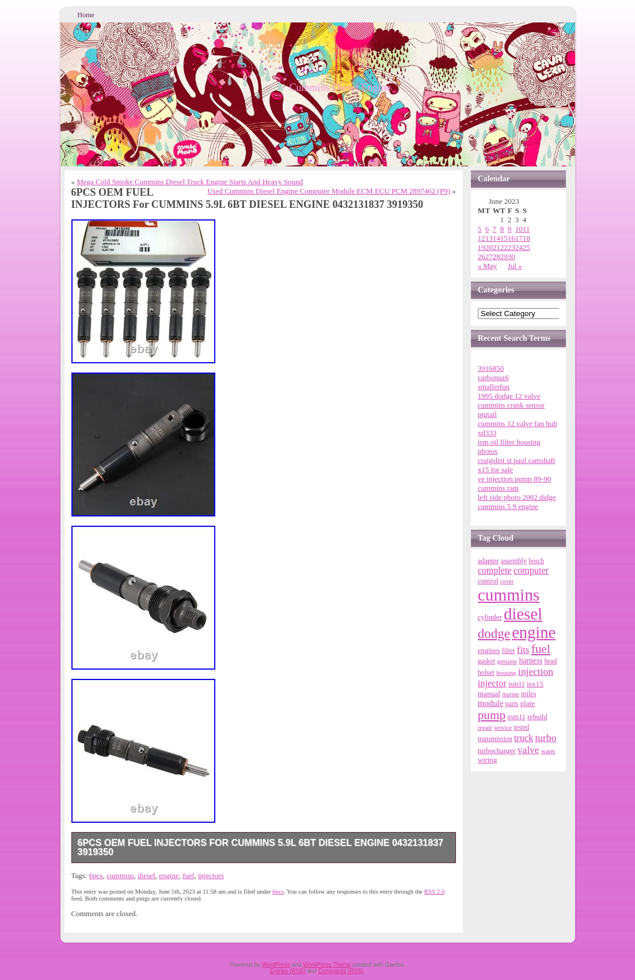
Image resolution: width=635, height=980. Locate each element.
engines (489, 651)
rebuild (537, 717)
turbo (545, 737)
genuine (507, 661)
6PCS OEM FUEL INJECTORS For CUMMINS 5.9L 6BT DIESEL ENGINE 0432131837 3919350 (260, 847)
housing (506, 672)
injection (535, 671)
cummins (120, 875)
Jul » (515, 265)
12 (481, 238)
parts (512, 704)
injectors (211, 875)
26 (481, 256)
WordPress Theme (327, 965)
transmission (495, 739)
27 (489, 256)
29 (504, 256)
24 (519, 247)
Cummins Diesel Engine (340, 87)
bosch (536, 560)
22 (504, 247)
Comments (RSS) (340, 971)
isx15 (535, 683)
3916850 (491, 368)
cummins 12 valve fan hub (517, 423)
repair (485, 727)
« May (487, 265)
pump (491, 715)
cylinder (490, 617)
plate (527, 703)
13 (489, 238)
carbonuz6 (493, 377)
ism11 (516, 684)
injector (492, 683)
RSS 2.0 (434, 891)
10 (519, 229)
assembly (514, 561)
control (488, 581)
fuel (188, 875)
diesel (146, 875)
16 (511, 238)
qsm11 (516, 717)
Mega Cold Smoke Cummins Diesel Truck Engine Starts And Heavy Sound (190, 181)
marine (510, 694)
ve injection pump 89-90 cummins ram (514, 483)
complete (495, 570)
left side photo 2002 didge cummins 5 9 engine (517, 502)
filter (508, 651)
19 (481, 247)
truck (523, 738)
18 (526, 238)
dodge (494, 633)
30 (511, 256)
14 (496, 238)
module (491, 703)
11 (526, 229)
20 (489, 247)
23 (511, 247)
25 (526, 247)
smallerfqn (494, 386)
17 (519, 238)
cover (507, 581)
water (548, 750)
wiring (487, 760)
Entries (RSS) (287, 971)
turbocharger (497, 750)
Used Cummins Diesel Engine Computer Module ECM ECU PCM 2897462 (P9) (328, 191)
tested (521, 727)
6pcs (96, 875)
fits (523, 649)
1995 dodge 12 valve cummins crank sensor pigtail (511, 405)
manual (489, 693)
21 (496, 247)
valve (528, 749)
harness (531, 660)
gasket (486, 661)
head (550, 661)
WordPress (276, 965)
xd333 (487, 432)
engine (169, 875)
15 (504, 238)
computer (531, 570)
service (503, 727)
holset (486, 672)
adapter (488, 561)
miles (528, 694)
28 (496, 256)
